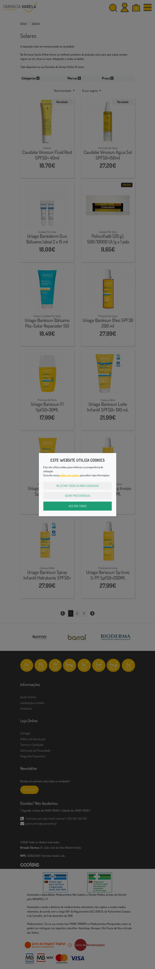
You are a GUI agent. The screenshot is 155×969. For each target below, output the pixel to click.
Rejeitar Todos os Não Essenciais (77, 486)
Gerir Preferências (77, 495)
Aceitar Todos (77, 506)
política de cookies (70, 475)
